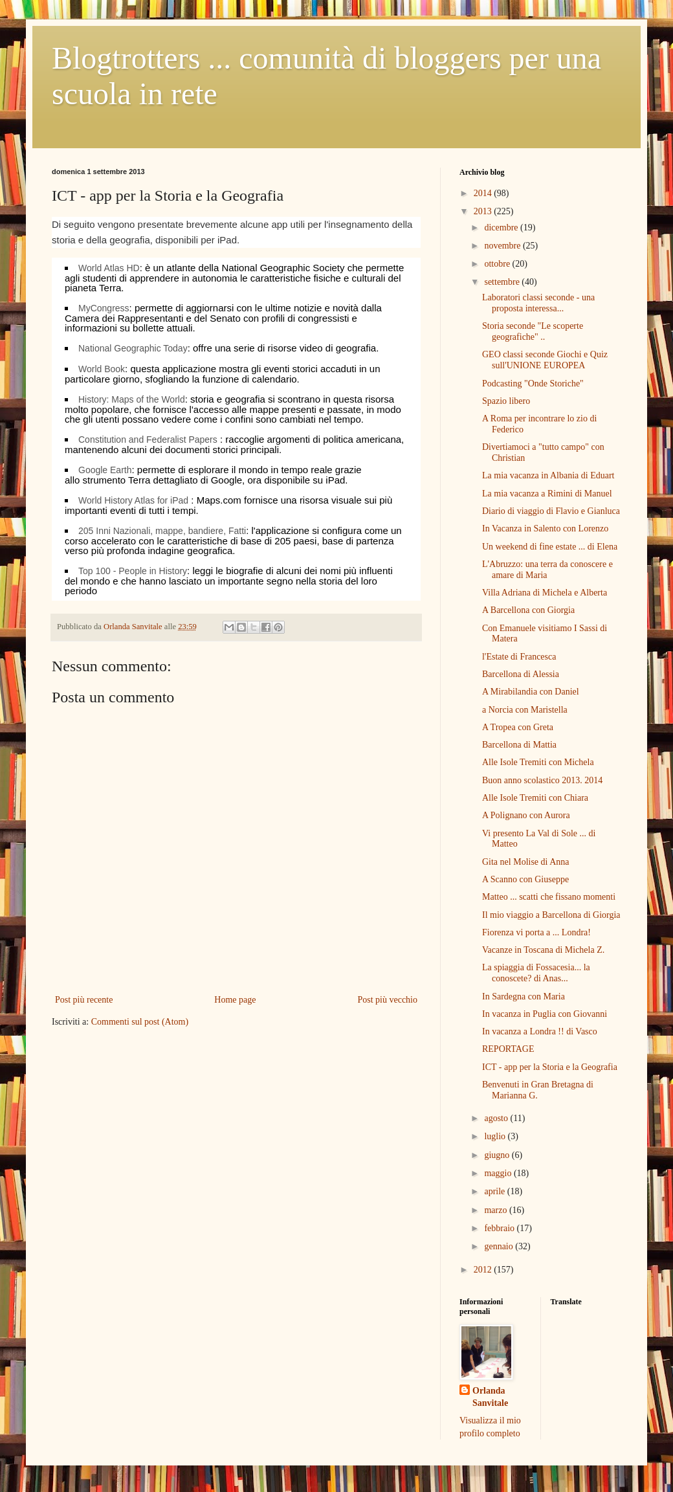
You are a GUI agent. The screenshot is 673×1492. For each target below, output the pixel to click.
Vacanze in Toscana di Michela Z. (543, 950)
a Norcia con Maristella (525, 710)
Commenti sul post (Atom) (140, 1022)
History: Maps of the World (131, 399)
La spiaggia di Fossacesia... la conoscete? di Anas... (536, 973)
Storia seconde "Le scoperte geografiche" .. (532, 331)
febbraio (500, 1228)
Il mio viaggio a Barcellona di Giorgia (551, 915)
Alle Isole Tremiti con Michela (538, 762)
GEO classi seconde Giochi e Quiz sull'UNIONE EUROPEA (545, 360)
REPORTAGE (508, 1049)
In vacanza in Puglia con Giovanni (544, 1014)
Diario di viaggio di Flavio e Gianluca (551, 511)
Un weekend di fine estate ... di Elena (549, 546)
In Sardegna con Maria (523, 996)
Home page (235, 1000)
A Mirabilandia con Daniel (530, 691)
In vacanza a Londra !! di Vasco (539, 1031)
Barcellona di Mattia (519, 745)
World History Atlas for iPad (133, 500)
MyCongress (103, 308)
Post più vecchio (387, 1000)
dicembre (502, 227)
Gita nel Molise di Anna (525, 862)
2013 (484, 211)
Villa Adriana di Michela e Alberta (544, 592)
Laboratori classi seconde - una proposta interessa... (538, 303)
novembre (503, 246)
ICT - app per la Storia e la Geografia (549, 1067)
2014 (484, 193)
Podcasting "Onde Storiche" (533, 383)
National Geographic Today (133, 348)
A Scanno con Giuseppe (525, 879)
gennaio (499, 1246)
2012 (484, 1270)
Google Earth (105, 470)
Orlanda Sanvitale (490, 1397)
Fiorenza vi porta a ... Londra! (536, 932)
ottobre (498, 264)
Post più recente (84, 1000)
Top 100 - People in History (132, 571)
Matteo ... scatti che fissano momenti (548, 897)
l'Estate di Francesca (519, 657)
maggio (499, 1173)
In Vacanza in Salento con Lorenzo (545, 528)
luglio (495, 1136)
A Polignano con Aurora (526, 815)
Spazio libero (506, 401)
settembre (503, 282)
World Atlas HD (109, 268)
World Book (101, 369)
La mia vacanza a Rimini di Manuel (547, 493)
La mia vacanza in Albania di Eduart (548, 475)
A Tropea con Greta (517, 727)
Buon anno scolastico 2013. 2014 (542, 780)
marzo (496, 1210)
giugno (497, 1155)
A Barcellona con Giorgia (528, 610)
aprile (495, 1191)
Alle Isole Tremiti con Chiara (535, 798)
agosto (497, 1118)
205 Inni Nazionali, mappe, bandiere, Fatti (162, 531)
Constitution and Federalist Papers (147, 439)
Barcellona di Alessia (520, 674)
